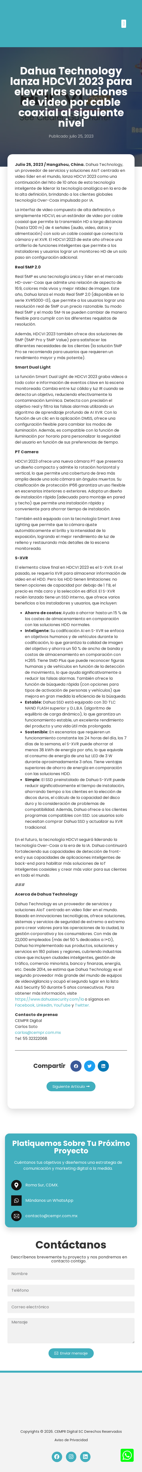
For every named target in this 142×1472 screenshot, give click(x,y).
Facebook (25, 1005)
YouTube (62, 1005)
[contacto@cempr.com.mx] (16, 1216)
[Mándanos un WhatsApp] (16, 1200)
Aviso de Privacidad (71, 1439)
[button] (123, 24)
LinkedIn (44, 1005)
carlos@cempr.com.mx (38, 1032)
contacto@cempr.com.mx (51, 1216)
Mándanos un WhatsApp (49, 1200)
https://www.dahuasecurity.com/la (49, 999)
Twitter (82, 1005)
